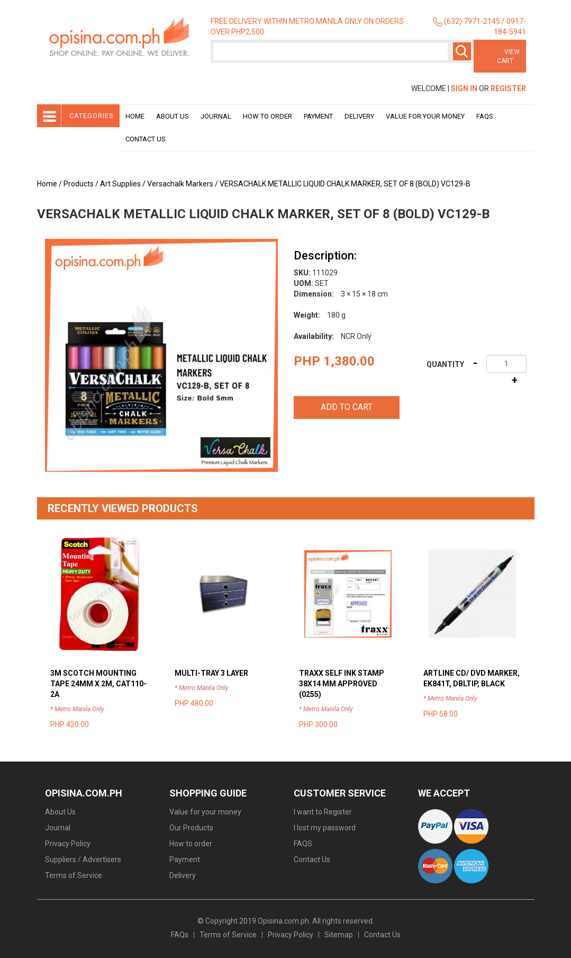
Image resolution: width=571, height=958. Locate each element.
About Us (172, 116)
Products (79, 184)
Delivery (359, 116)
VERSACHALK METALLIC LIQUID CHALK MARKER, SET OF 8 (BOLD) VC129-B (345, 184)
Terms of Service (73, 875)
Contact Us (145, 139)
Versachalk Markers (180, 184)
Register (508, 88)
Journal (216, 116)
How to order (267, 116)
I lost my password (325, 827)
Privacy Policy (67, 843)
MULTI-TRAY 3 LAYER (211, 673)
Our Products (191, 827)
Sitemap (338, 935)
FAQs (179, 935)
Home (134, 116)
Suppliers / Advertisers (83, 859)
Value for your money (425, 116)
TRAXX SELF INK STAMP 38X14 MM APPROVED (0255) (341, 684)
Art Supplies (120, 184)
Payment (318, 116)
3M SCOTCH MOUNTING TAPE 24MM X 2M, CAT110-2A (98, 684)
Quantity (445, 364)
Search (462, 51)
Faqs (484, 116)
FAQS (303, 843)
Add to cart (347, 407)
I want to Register (323, 812)
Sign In (464, 88)
